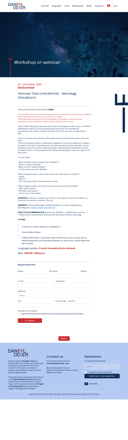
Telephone (60, 281)
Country (71, 301)
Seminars (99, 6)
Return (64, 338)
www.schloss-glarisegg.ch (43, 207)
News (89, 6)
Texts (66, 6)
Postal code (60, 301)
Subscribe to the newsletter (102, 376)
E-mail (21, 281)
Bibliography (78, 6)
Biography (56, 6)
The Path (45, 6)
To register (30, 320)
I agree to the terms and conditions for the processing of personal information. (52, 314)
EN (115, 6)
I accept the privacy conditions (99, 372)
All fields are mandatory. (28, 311)
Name (20, 271)
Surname (53, 271)
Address (22, 291)
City (19, 301)
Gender (84, 271)
